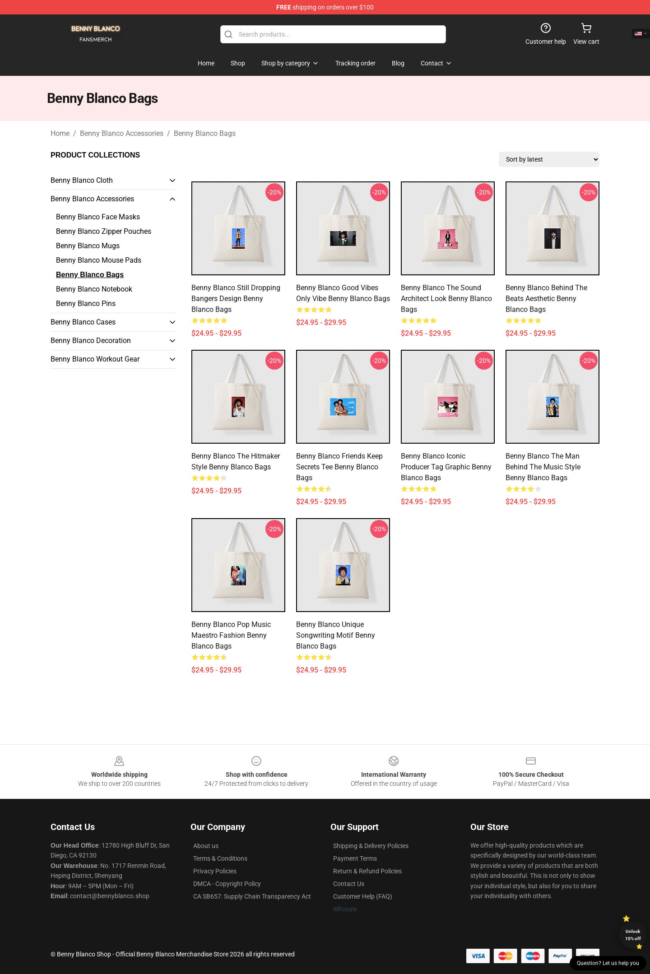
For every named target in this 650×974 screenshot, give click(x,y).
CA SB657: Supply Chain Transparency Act (252, 896)
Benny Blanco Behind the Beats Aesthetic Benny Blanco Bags (546, 298)
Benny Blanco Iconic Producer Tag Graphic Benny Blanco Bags (446, 467)
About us (205, 845)
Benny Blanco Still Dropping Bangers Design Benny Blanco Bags (235, 298)
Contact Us (348, 883)
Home (60, 133)
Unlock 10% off (633, 935)
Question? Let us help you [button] (608, 963)
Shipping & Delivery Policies (371, 845)
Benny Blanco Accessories (121, 133)
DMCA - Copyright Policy (227, 883)
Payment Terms (355, 858)
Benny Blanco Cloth (82, 180)
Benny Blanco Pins (86, 303)
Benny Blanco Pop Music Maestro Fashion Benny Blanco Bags (231, 635)
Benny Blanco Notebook (94, 289)
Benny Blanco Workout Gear (95, 359)
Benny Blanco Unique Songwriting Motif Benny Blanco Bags (335, 635)
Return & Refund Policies (367, 871)
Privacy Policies (215, 871)
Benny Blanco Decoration (91, 340)
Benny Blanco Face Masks (98, 217)
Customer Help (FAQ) (362, 896)
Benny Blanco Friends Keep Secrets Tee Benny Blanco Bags (339, 467)
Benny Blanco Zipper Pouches (103, 231)
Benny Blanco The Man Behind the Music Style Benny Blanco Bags (543, 467)
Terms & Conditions (220, 858)
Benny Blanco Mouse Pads (98, 260)
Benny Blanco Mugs (88, 245)
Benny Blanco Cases (83, 322)
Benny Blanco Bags (205, 133)
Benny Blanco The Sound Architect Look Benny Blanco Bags (446, 298)
